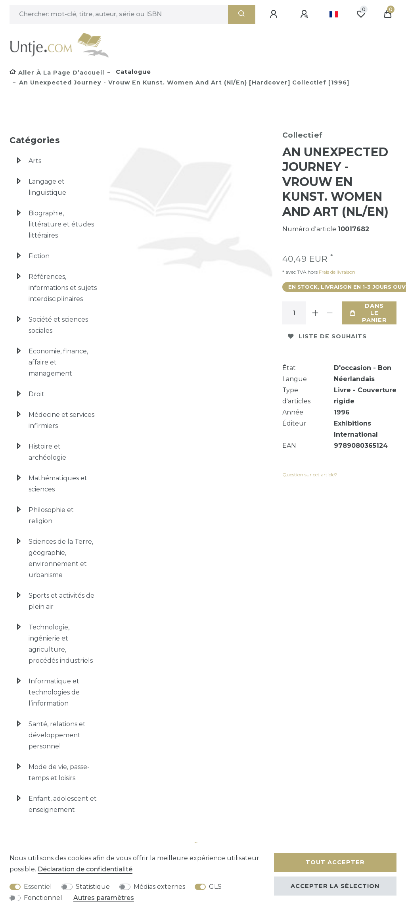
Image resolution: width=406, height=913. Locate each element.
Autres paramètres (103, 897)
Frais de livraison (336, 272)
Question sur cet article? (309, 475)
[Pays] (333, 14)
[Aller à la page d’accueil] (57, 72)
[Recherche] (241, 14)
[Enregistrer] (305, 14)
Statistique (93, 886)
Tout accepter (335, 862)
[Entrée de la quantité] (294, 312)
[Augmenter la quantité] (315, 312)
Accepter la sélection (335, 886)
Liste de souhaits (327, 336)
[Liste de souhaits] (360, 14)
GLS (215, 886)
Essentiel (38, 886)
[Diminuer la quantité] (330, 312)
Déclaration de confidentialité (85, 869)
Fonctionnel (43, 897)
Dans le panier (368, 313)
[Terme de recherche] (119, 14)
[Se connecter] (274, 14)
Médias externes (159, 886)
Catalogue (132, 71)
